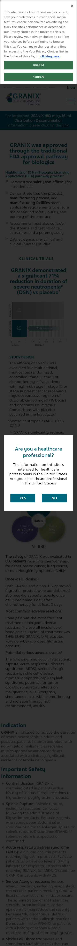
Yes (23, 498)
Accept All (38, 76)
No (54, 498)
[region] (38, 42)
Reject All (38, 65)
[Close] (72, 5)
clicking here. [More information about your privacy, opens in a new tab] (50, 56)
